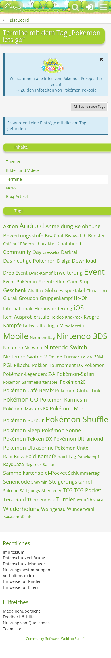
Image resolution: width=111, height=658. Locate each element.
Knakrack (73, 317)
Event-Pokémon (20, 282)
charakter (45, 244)
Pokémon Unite (71, 448)
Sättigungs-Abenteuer (41, 490)
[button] (103, 7)
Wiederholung (21, 509)
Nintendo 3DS (81, 335)
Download (84, 260)
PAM (98, 357)
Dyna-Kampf (41, 273)
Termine (14, 179)
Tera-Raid (14, 499)
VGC (100, 500)
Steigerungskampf (70, 481)
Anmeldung (59, 226)
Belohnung (87, 226)
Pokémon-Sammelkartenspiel (30, 382)
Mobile (15, 335)
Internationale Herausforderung (37, 308)
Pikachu (22, 365)
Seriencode (16, 481)
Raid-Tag (67, 457)
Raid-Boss (13, 457)
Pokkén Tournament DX (57, 365)
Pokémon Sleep (21, 430)
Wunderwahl (80, 509)
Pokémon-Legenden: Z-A (29, 374)
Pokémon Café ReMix (28, 390)
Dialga (63, 261)
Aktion (10, 226)
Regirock (33, 464)
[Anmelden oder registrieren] (89, 7)
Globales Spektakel (65, 290)
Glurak (10, 298)
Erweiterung (68, 272)
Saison (49, 464)
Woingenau (53, 509)
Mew (65, 325)
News (11, 188)
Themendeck (41, 500)
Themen (14, 161)
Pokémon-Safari (75, 373)
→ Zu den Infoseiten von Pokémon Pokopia (56, 90)
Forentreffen (52, 282)
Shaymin (39, 482)
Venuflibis (86, 500)
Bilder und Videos (23, 170)
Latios (41, 325)
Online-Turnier (63, 357)
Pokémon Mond (69, 408)
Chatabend (69, 244)
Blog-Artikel (17, 196)
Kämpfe (12, 325)
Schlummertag (84, 473)
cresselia (51, 252)
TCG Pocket (87, 490)
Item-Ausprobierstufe (26, 317)
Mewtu (77, 325)
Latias (28, 325)
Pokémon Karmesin (63, 399)
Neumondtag (42, 337)
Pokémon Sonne (61, 430)
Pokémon (94, 365)
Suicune (10, 490)
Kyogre (91, 317)
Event (94, 271)
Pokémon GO (21, 399)
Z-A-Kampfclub (17, 517)
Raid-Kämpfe (41, 456)
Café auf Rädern (18, 243)
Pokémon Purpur (23, 420)
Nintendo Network (23, 348)
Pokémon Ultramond (78, 438)
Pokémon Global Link (77, 390)
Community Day (22, 251)
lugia (53, 325)
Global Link (96, 290)
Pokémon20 (72, 382)
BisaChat (54, 236)
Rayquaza (13, 464)
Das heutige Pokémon (29, 260)
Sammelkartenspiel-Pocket (35, 472)
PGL (7, 365)
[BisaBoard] (13, 7)
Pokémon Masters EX (25, 409)
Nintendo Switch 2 (25, 356)
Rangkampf (88, 456)
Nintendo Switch (65, 347)
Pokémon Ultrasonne (28, 447)
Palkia (86, 357)
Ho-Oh (81, 298)
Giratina (35, 290)
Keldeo (57, 317)
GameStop (78, 282)
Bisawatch (76, 236)
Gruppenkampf (56, 298)
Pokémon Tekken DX (27, 438)
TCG (68, 490)
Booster (96, 236)
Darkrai (69, 252)
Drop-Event (15, 273)
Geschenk (14, 290)
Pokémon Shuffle (76, 419)
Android (32, 225)
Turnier (65, 499)
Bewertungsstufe (23, 235)
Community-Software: (55, 638)
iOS (79, 307)
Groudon (28, 298)
